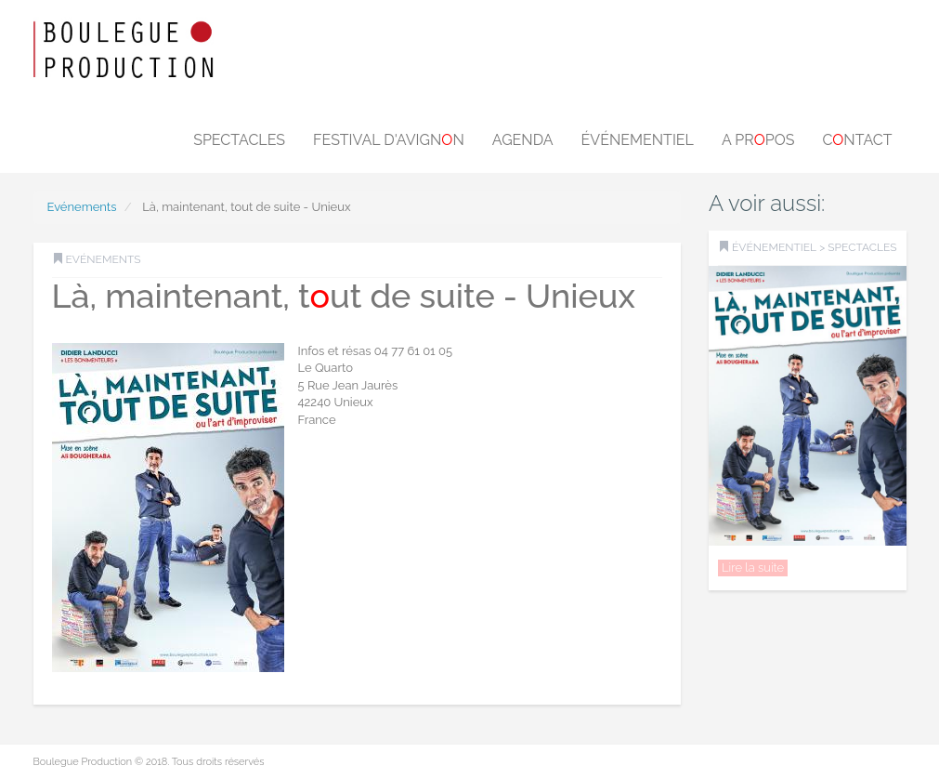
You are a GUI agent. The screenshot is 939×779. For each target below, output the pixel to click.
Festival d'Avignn (388, 140)
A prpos (758, 140)
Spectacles (239, 140)
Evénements (82, 207)
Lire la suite (753, 567)
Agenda (523, 140)
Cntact (857, 140)
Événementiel (637, 140)
